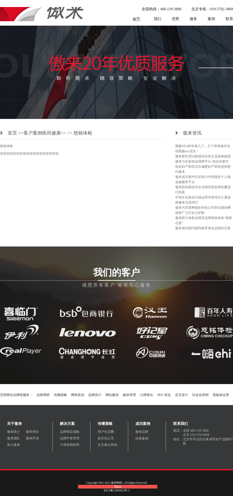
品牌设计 (94, 395)
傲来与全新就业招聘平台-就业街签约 (202, 161)
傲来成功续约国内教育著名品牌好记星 (203, 228)
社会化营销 (200, 395)
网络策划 (77, 395)
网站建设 (112, 395)
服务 (193, 19)
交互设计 (181, 395)
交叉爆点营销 (107, 445)
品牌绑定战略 (69, 432)
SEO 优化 (164, 395)
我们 (157, 19)
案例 (211, 19)
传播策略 (60, 395)
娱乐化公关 (106, 438)
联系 (229, 19)
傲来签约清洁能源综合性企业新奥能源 (203, 156)
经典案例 (141, 438)
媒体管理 (129, 395)
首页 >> (16, 132)
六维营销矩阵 (69, 445)
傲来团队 (13, 438)
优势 (175, 19)
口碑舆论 (146, 395)
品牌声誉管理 (69, 438)
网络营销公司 (136, 19)
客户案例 (33, 132)
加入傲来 (13, 445)
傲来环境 (32, 438)
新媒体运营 (221, 395)
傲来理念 (32, 432)
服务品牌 (141, 432)
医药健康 (51, 132)
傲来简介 (13, 432)
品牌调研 (43, 395)
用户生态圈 (106, 432)
